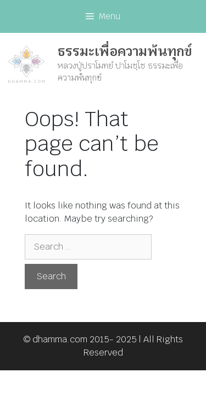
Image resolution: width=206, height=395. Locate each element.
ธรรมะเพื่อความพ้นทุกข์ (125, 51)
